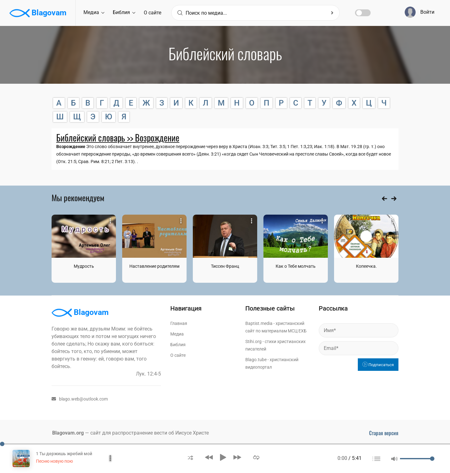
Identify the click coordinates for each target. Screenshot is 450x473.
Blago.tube (256, 359)
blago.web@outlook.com (80, 398)
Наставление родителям (154, 266)
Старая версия (383, 433)
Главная (178, 323)
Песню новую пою (54, 461)
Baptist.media (258, 323)
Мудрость (84, 266)
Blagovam (38, 13)
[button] (190, 457)
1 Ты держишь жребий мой (64, 453)
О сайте (152, 13)
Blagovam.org (68, 433)
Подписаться (378, 364)
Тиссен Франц (225, 266)
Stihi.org (253, 341)
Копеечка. (366, 266)
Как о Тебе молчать (296, 266)
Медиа (93, 12)
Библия (124, 12)
